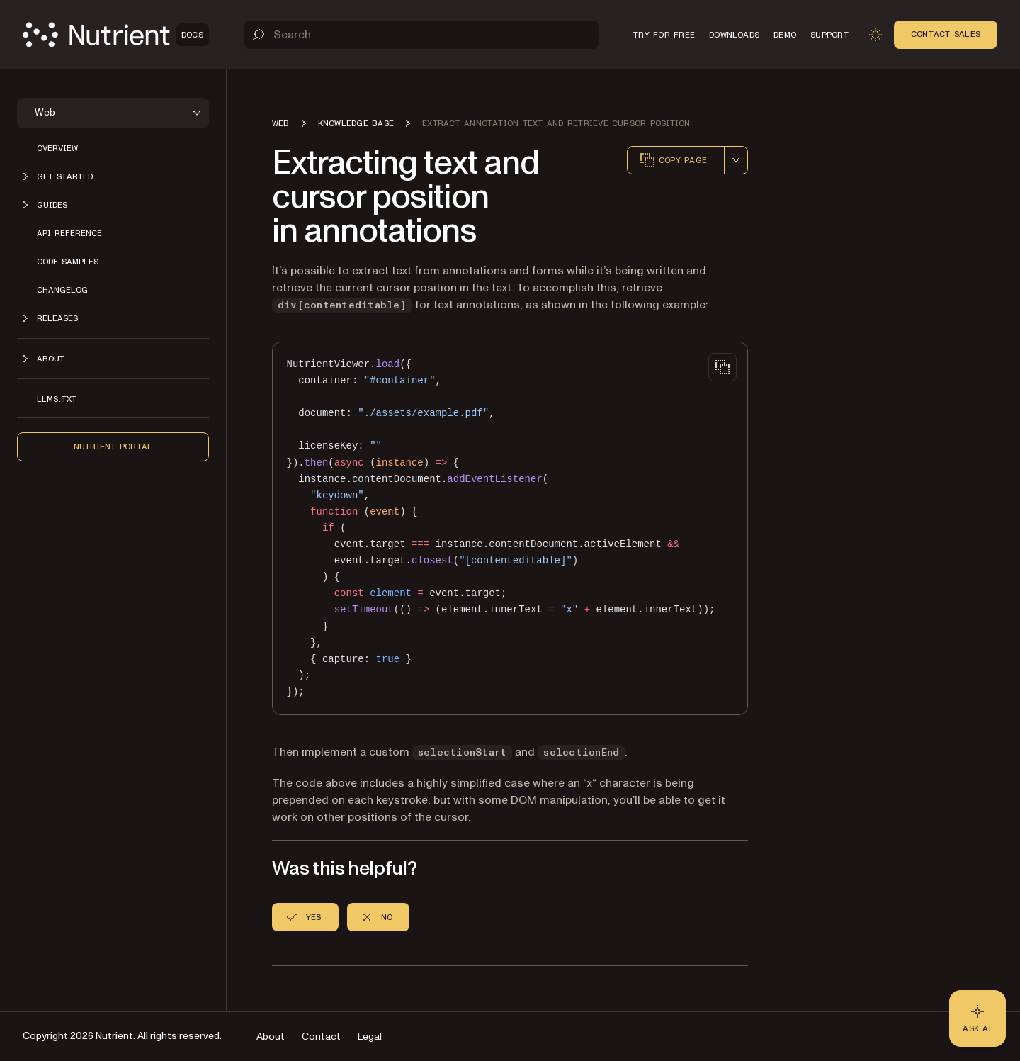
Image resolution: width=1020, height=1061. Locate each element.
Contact (321, 1036)
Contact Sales (945, 34)
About (270, 1036)
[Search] (421, 35)
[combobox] (736, 160)
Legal (370, 1036)
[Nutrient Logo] (116, 34)
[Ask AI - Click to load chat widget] (977, 1018)
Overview (57, 148)
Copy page (673, 160)
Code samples (67, 261)
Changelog (62, 290)
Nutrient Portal (113, 446)
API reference (69, 233)
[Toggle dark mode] (875, 35)
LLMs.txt (56, 399)
